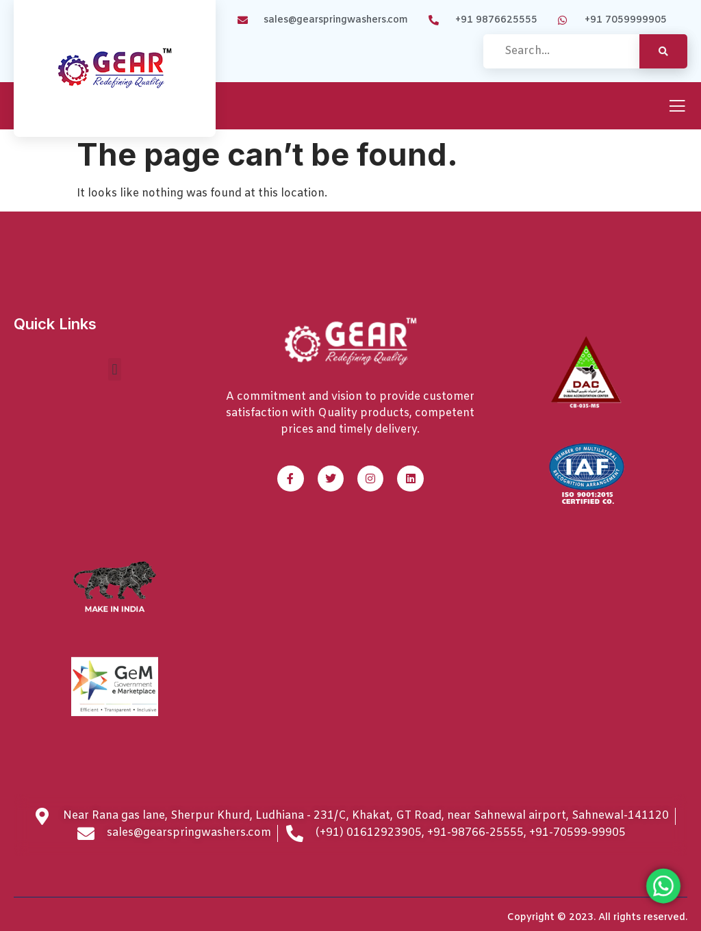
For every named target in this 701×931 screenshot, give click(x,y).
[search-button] (663, 51)
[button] (114, 369)
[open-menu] (677, 107)
